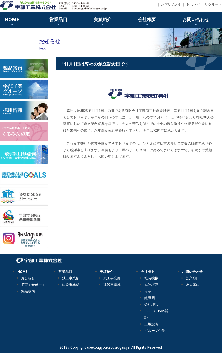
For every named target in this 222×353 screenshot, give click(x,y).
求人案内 (193, 284)
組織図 (149, 297)
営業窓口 (193, 278)
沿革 (147, 291)
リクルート (213, 4)
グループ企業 (154, 330)
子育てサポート (33, 284)
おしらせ (193, 4)
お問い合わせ (171, 4)
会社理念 (151, 304)
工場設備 (151, 324)
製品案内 (28, 291)
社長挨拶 (151, 278)
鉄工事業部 (70, 278)
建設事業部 (70, 284)
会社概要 (151, 284)
